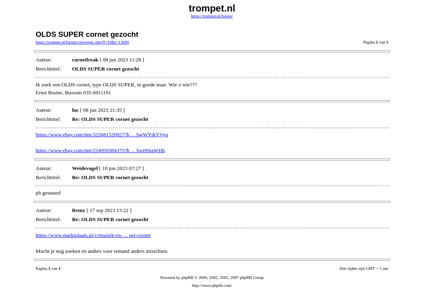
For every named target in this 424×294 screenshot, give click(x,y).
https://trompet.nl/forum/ (212, 16)
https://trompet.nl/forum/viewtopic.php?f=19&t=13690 (82, 42)
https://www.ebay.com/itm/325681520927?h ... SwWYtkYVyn (102, 134)
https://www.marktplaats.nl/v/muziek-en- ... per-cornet (93, 235)
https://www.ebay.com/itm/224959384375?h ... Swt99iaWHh (100, 150)
